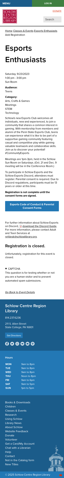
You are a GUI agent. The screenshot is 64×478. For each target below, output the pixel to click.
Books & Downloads (17, 402)
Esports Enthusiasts (45, 31)
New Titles (11, 464)
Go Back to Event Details (20, 292)
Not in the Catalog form (19, 460)
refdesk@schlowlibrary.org (21, 237)
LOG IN (48, 3)
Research (11, 415)
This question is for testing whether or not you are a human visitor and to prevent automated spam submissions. (32, 275)
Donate (57, 11)
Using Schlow (13, 419)
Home (8, 31)
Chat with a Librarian (18, 448)
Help (8, 452)
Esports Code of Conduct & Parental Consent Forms (32, 206)
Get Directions (14, 335)
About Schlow (14, 427)
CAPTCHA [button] (14, 269)
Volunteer (11, 439)
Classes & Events (23, 31)
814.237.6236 (13, 318)
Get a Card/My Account (19, 444)
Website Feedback (16, 431)
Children (10, 406)
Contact (10, 456)
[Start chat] (60, 475)
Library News (13, 423)
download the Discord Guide (39, 226)
